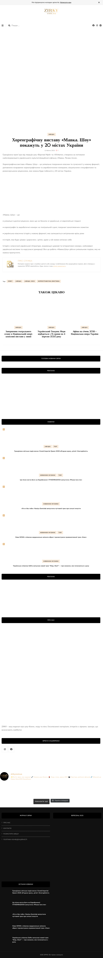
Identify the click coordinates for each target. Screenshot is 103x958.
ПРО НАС (6, 823)
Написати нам (65, 2)
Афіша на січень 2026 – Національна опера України (84, 332)
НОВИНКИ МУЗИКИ (47, 475)
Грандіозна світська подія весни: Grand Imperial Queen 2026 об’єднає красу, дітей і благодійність (51, 451)
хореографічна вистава (49, 281)
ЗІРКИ (46, 955)
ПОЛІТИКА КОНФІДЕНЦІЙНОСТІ (15, 840)
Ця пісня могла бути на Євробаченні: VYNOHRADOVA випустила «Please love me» (51, 480)
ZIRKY (10, 281)
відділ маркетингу (59, 266)
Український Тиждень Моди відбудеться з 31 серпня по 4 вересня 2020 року (51, 334)
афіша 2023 (30, 281)
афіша (18, 281)
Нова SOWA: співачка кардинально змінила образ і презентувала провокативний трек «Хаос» (51, 537)
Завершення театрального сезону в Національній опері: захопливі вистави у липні (18, 334)
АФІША (51, 134)
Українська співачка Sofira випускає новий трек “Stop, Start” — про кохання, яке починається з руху (51, 566)
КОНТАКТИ (7, 828)
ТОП (55, 446)
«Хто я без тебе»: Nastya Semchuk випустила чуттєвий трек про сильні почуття (51, 508)
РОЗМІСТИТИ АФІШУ (11, 834)
